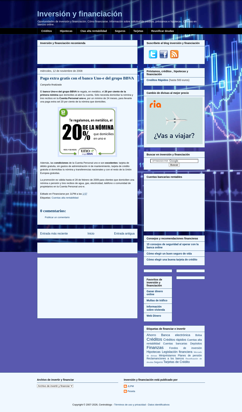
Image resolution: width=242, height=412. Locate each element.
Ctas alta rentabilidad (93, 30)
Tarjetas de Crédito (176, 362)
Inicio (91, 233)
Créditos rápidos (174, 339)
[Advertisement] (87, 54)
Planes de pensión (190, 355)
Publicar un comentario (57, 217)
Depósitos (196, 343)
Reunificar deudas (162, 30)
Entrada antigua (124, 233)
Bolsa (198, 335)
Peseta (131, 391)
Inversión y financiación (79, 14)
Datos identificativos (159, 404)
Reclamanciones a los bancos (165, 358)
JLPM (131, 386)
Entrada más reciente (54, 233)
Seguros (120, 30)
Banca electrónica (175, 335)
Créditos (46, 30)
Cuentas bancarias (175, 343)
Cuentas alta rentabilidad (65, 197)
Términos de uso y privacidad (130, 404)
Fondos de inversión (185, 348)
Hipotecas (66, 30)
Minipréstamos (167, 355)
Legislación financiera (177, 352)
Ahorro (151, 335)
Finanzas (155, 347)
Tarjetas (138, 30)
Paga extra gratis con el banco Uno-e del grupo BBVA (87, 78)
